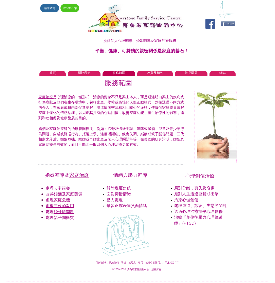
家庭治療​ (79, 175)
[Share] (228, 23)
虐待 (186, 205)
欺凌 (198, 205)
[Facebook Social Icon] (210, 24)
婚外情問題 (64, 211)
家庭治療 (161, 41)
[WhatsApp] (69, 8)
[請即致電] (49, 8)
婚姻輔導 (143, 41)
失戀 (210, 205)
